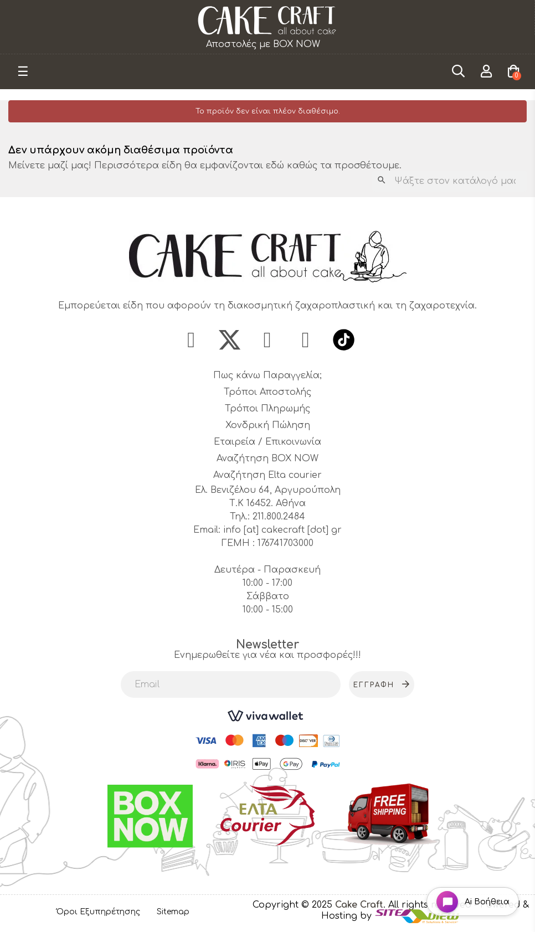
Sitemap (173, 912)
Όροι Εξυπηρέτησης (98, 912)
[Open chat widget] (471, 900)
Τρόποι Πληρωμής (267, 409)
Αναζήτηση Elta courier (267, 476)
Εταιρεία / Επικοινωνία (267, 442)
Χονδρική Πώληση (267, 426)
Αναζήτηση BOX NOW (267, 459)
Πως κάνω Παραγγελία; (267, 376)
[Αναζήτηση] (449, 181)
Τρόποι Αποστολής (267, 393)
